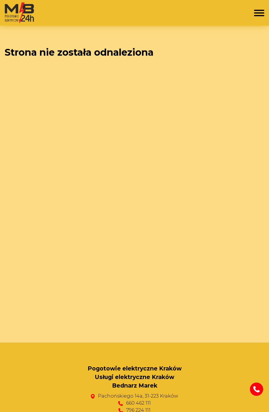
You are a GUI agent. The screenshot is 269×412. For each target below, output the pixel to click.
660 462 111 (138, 403)
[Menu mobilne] (259, 13)
